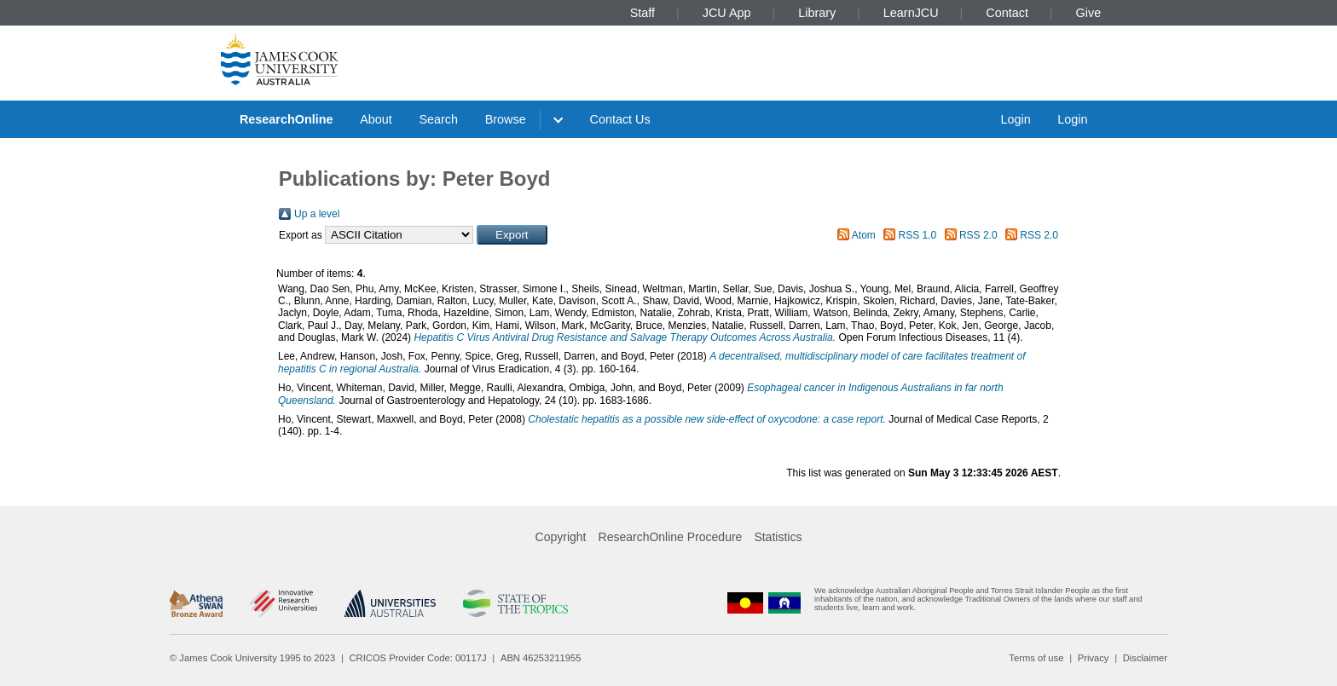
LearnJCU (911, 13)
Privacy (1093, 658)
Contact (1007, 13)
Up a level (316, 214)
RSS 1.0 (918, 235)
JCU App (727, 13)
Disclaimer (1145, 658)
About (376, 119)
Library (817, 13)
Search (438, 119)
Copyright (561, 537)
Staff (642, 13)
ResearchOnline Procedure (671, 537)
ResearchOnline (286, 119)
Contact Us (620, 119)
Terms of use (1036, 658)
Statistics (778, 537)
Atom (864, 235)
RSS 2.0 (978, 235)
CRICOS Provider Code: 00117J (418, 658)
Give (1089, 13)
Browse (505, 119)
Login (1015, 119)
